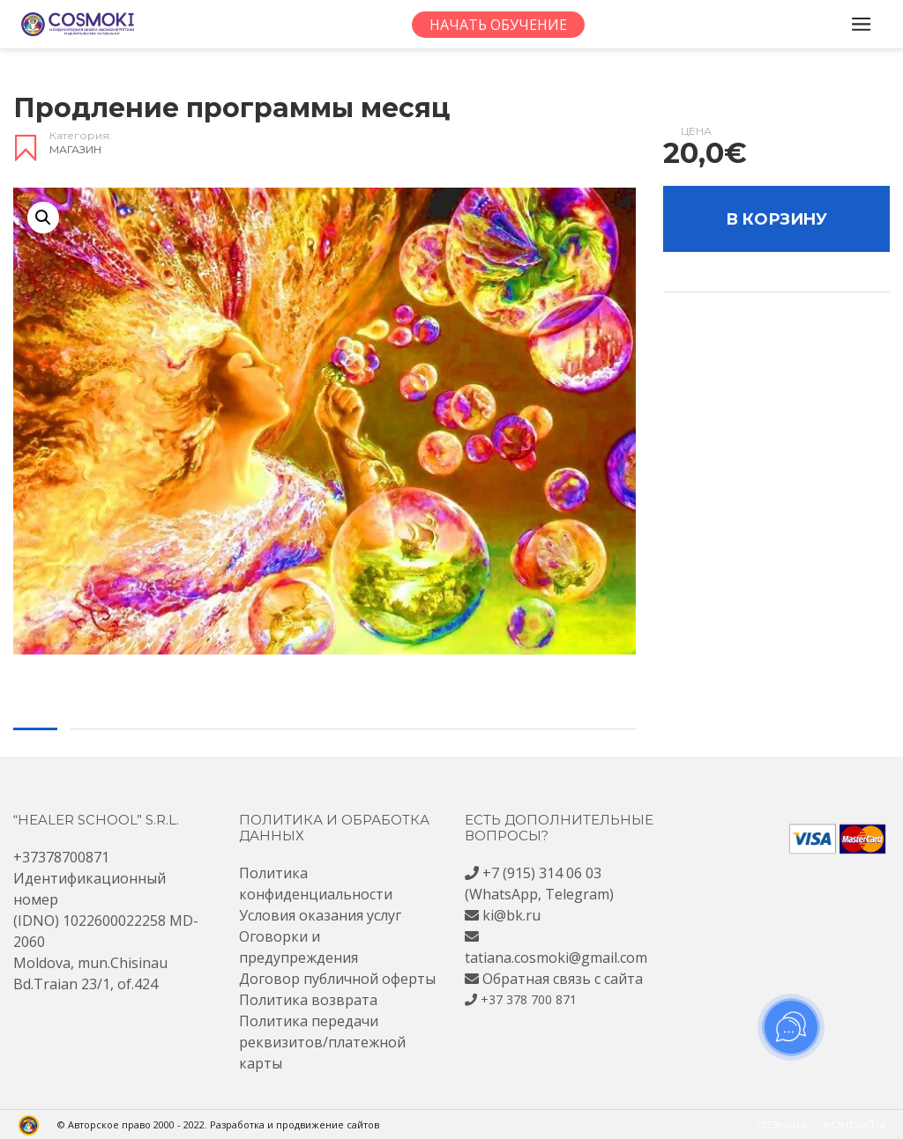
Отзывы (781, 1124)
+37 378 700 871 (529, 999)
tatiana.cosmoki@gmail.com (556, 957)
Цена (696, 131)
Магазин (75, 149)
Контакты (854, 1124)
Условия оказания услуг (320, 915)
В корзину (776, 219)
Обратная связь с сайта (562, 978)
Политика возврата (308, 1000)
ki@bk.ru (511, 915)
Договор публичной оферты (337, 978)
